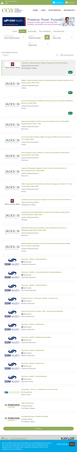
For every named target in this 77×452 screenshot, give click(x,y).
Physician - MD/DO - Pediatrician (32, 324)
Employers (70, 2)
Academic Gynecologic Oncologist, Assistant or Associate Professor (46, 199)
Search (15, 31)
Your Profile (54, 10)
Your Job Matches (45, 31)
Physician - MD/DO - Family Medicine (34, 259)
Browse (22, 31)
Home (35, 10)
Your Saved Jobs (59, 31)
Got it (72, 444)
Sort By (5, 55)
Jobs (43, 10)
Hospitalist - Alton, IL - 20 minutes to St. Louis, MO (39, 389)
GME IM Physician (27, 403)
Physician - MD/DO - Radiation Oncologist (36, 337)
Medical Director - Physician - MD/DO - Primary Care (39, 298)
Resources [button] (69, 10)
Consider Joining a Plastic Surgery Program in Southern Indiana (44, 63)
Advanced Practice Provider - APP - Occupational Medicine (42, 311)
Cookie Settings (62, 444)
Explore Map (32, 31)
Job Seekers (58, 2)
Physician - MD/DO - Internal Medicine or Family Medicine (41, 272)
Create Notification (67, 55)
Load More (38, 429)
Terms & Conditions (18, 438)
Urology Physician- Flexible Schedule (34, 416)
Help (5, 438)
